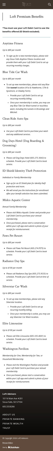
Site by (11, 447)
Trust (6, 428)
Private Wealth (13, 423)
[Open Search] (49, 4)
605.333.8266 (9, 406)
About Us (9, 414)
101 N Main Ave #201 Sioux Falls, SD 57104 (13, 400)
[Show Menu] (4, 4)
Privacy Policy (8, 443)
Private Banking (14, 419)
